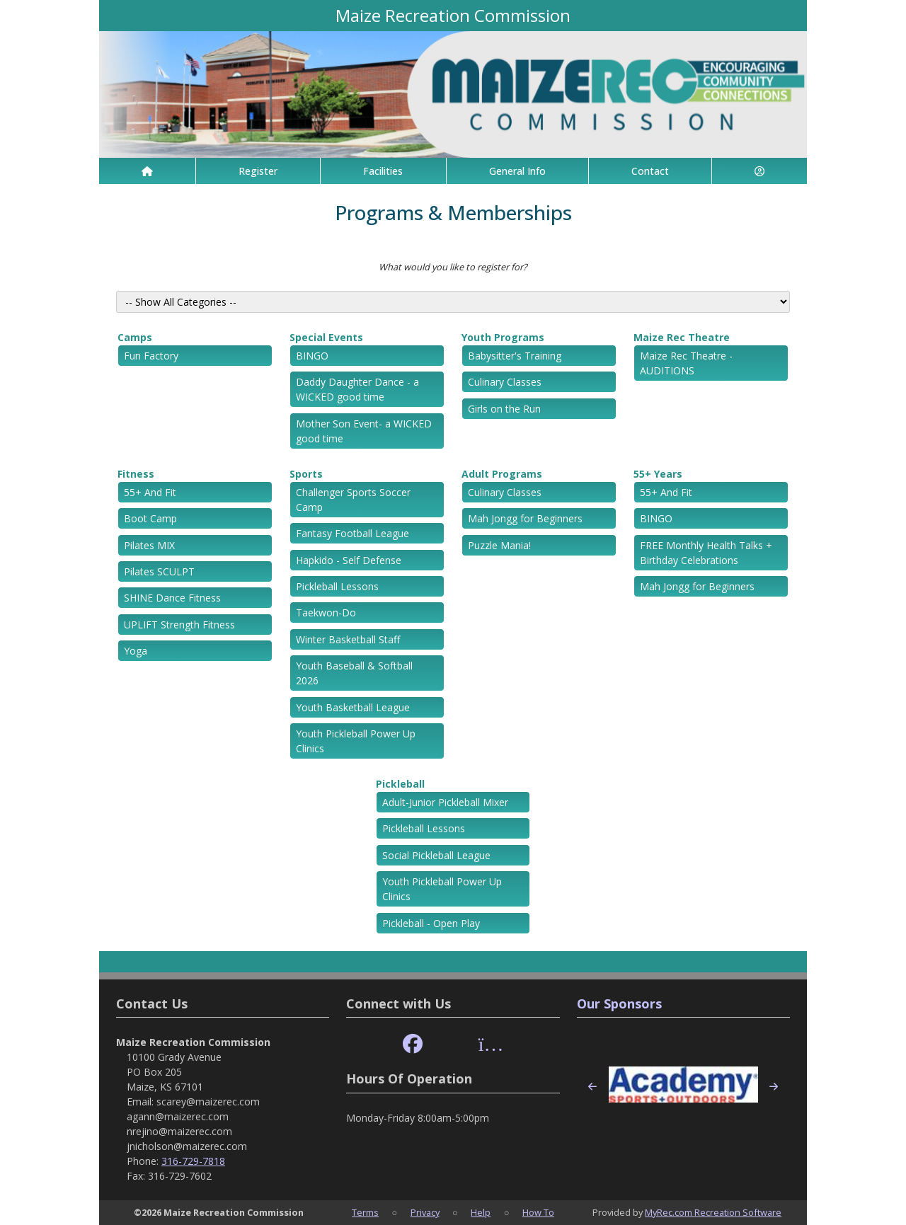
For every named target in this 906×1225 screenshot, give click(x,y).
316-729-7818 (193, 1161)
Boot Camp (150, 518)
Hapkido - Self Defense (348, 560)
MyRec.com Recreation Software (713, 1212)
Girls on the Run (504, 408)
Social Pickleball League (436, 855)
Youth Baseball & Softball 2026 (354, 673)
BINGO (312, 355)
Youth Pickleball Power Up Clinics (355, 741)
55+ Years (657, 474)
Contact (650, 171)
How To (538, 1212)
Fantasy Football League (352, 533)
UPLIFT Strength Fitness (179, 624)
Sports (306, 474)
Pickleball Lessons (337, 586)
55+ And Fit (150, 492)
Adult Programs (501, 474)
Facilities (383, 171)
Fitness (135, 474)
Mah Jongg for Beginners (525, 518)
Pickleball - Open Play (431, 923)
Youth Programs (502, 337)
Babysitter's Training (514, 355)
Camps (134, 337)
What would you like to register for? (453, 266)
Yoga (135, 650)
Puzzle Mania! (499, 545)
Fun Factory (151, 355)
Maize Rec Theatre (681, 337)
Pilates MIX (149, 545)
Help (481, 1212)
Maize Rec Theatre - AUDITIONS (686, 363)
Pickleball (400, 783)
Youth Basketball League (353, 707)
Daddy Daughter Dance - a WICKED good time (357, 389)
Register (258, 171)
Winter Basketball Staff (348, 639)
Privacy (425, 1212)
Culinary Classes (504, 382)
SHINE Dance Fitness (172, 597)
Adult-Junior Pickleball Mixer (445, 802)
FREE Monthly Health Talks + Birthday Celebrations (706, 553)
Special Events (326, 337)
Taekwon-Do (326, 612)
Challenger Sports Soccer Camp (353, 499)
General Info (517, 171)
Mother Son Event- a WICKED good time (364, 431)
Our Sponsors (619, 1003)
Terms (365, 1212)
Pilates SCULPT (159, 571)
